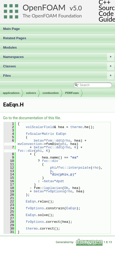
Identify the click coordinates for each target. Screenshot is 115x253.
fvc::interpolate (74, 167)
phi (63, 144)
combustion (51, 92)
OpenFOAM (44, 7)
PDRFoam (72, 92)
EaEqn (61, 133)
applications (11, 92)
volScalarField (40, 127)
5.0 (77, 8)
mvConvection (30, 144)
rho (67, 140)
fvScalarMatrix (40, 133)
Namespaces (58, 57)
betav (39, 140)
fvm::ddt (54, 140)
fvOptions (55, 191)
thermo (76, 127)
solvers (31, 92)
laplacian (53, 188)
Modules (10, 47)
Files (58, 75)
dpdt (60, 181)
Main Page (11, 29)
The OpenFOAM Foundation (52, 15)
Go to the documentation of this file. (32, 118)
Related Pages (14, 38)
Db (66, 188)
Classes (58, 66)
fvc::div (26, 150)
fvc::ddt (54, 147)
